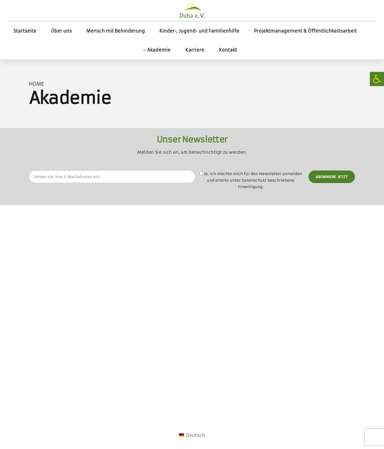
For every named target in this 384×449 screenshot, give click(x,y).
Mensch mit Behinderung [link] (115, 31)
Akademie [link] (159, 50)
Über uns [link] (61, 31)
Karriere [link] (194, 50)
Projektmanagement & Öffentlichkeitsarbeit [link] (305, 31)
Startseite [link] (25, 31)
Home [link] (36, 84)
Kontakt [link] (228, 50)
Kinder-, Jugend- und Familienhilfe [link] (199, 31)
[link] (377, 79)
